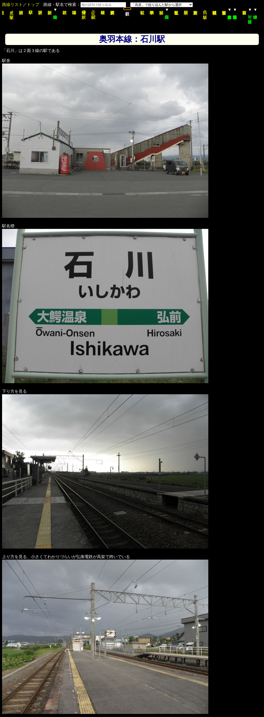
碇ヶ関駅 (93, 9)
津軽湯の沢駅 (84, 9)
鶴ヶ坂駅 (205, 9)
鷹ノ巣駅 (12, 9)
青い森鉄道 (250, 14)
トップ (33, 4)
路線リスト (12, 4)
